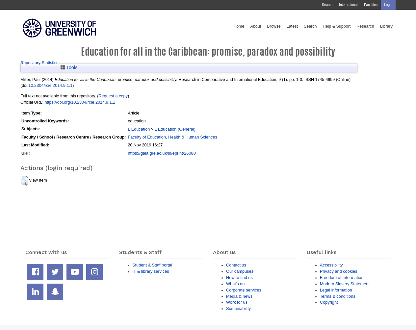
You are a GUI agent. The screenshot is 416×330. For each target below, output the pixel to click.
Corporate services (243, 290)
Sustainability (238, 308)
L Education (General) (175, 129)
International (348, 5)
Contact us (236, 265)
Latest (292, 26)
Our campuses (239, 271)
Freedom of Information (342, 277)
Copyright (329, 302)
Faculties (370, 5)
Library (386, 26)
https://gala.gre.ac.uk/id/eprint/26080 (161, 153)
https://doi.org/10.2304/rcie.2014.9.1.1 (79, 102)
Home (238, 26)
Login (388, 5)
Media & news (239, 296)
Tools (69, 67)
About (255, 26)
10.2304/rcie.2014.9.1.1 (50, 85)
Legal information (336, 290)
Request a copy (113, 95)
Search (327, 5)
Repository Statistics (39, 62)
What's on (235, 283)
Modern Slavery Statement (345, 283)
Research (365, 26)
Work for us (236, 302)
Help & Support (337, 26)
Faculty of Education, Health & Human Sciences (172, 137)
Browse (274, 26)
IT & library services (150, 271)
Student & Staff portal (152, 265)
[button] (24, 181)
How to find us (239, 277)
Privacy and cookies (338, 271)
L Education (139, 129)
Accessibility (331, 265)
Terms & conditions (337, 296)
